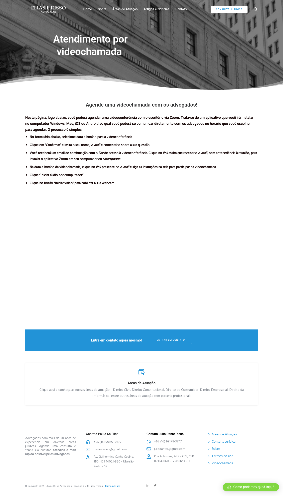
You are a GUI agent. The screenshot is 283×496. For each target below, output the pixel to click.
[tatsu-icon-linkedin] (149, 485)
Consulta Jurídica (223, 441)
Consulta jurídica (229, 9)
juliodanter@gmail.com (169, 448)
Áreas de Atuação (124, 9)
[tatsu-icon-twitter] (156, 485)
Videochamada (222, 463)
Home (87, 9)
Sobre (102, 9)
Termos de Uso (222, 456)
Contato (181, 9)
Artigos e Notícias (156, 9)
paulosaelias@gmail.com (110, 449)
